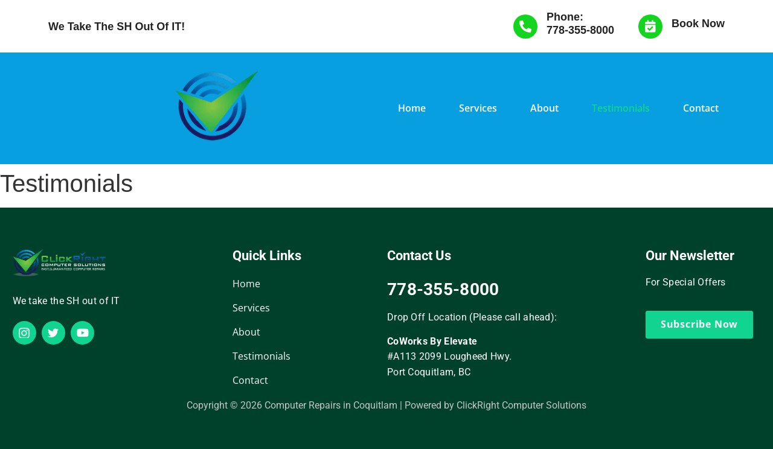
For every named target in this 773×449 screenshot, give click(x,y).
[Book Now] (650, 26)
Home (412, 108)
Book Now (698, 24)
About (544, 108)
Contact (701, 108)
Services (478, 108)
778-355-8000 (580, 30)
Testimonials (621, 108)
